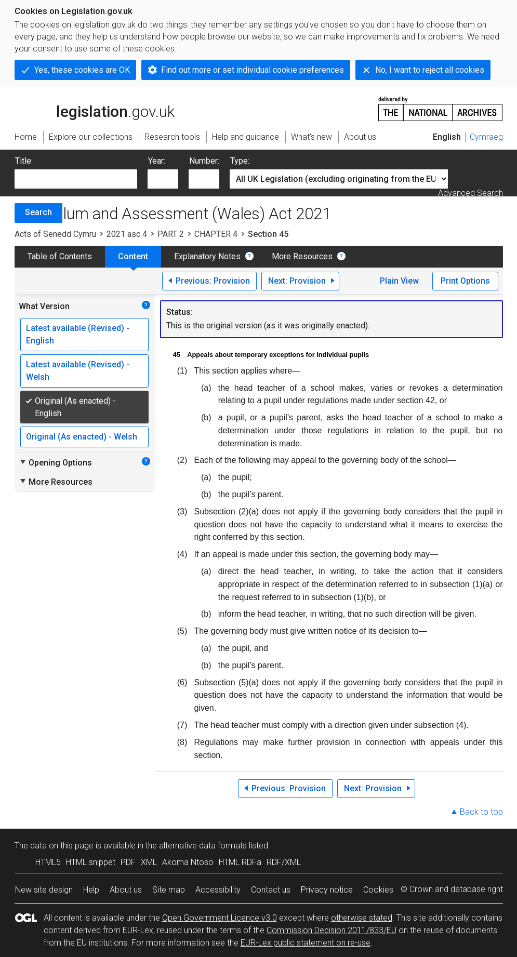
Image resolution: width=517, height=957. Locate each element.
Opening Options (55, 462)
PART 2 (170, 234)
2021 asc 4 (127, 234)
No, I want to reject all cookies (429, 70)
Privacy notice (327, 890)
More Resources (302, 256)
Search (38, 212)
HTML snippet (90, 862)
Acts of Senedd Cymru (55, 234)
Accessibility (218, 890)
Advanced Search (470, 193)
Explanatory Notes (207, 256)
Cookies (378, 890)
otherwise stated (361, 918)
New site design (44, 890)
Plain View (399, 281)
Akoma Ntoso (188, 862)
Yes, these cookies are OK (82, 70)
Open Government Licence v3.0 (219, 918)
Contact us (270, 890)
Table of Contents (60, 256)
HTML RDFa (240, 862)
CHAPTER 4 (215, 234)
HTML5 (48, 862)
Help (91, 890)
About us (126, 890)
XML (149, 862)
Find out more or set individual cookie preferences (252, 70)
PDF (128, 862)
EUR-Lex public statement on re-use (305, 943)
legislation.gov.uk (95, 108)
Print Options (465, 281)
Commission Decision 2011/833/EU (331, 930)
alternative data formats (203, 845)
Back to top (481, 812)
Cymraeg (486, 137)
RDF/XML (284, 862)
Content (133, 256)
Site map (168, 890)
